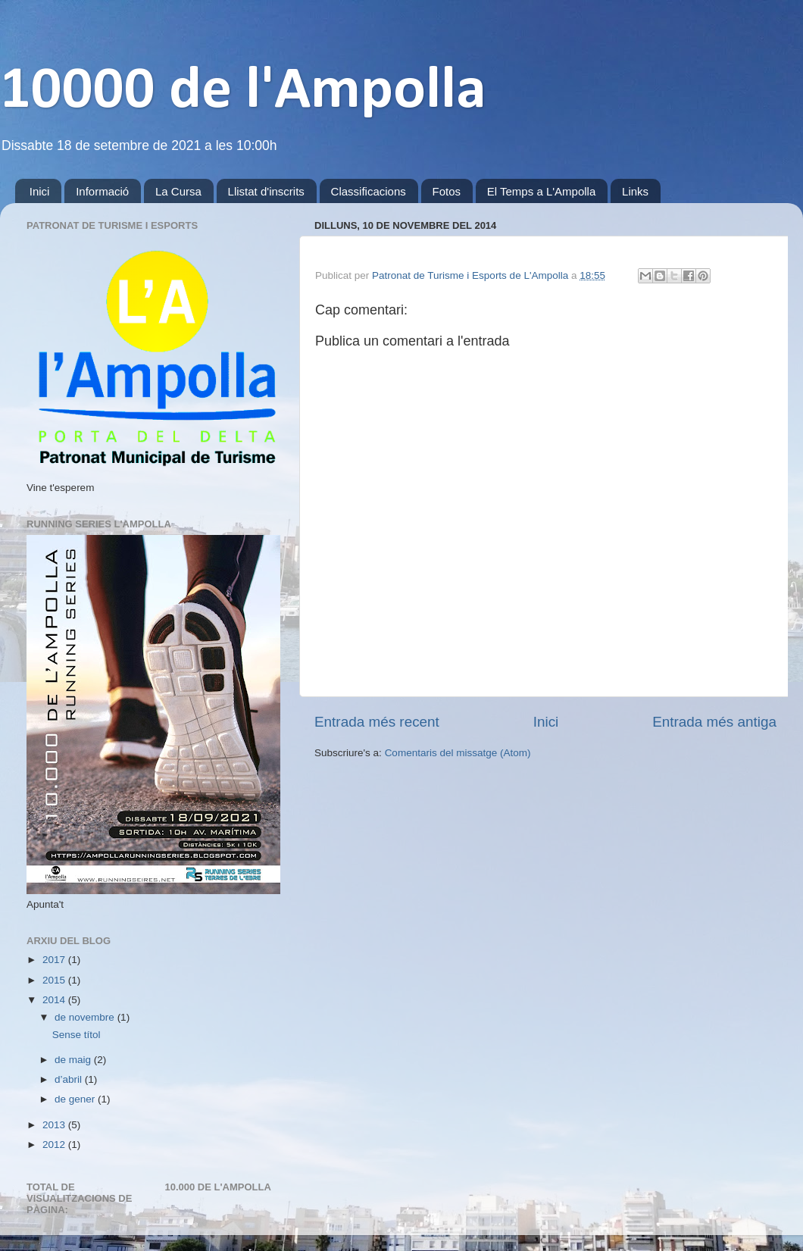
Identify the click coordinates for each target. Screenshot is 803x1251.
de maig (74, 1059)
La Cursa (178, 191)
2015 (55, 980)
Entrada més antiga (714, 722)
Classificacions (368, 191)
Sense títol (76, 1034)
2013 (55, 1125)
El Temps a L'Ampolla (541, 191)
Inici (40, 191)
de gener (76, 1099)
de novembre (86, 1017)
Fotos (447, 191)
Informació (102, 191)
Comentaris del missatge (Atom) (458, 752)
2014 (55, 999)
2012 (55, 1144)
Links (635, 191)
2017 (55, 959)
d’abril (70, 1079)
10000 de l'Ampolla (243, 91)
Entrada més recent (376, 722)
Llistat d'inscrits (266, 191)
